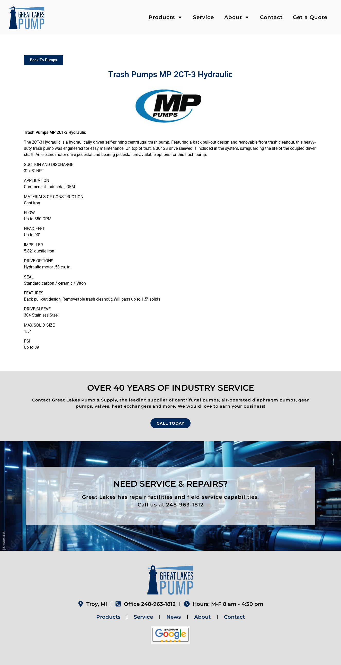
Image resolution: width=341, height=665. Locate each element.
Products (166, 17)
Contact (271, 17)
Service (203, 17)
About (237, 17)
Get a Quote (310, 17)
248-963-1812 (185, 505)
